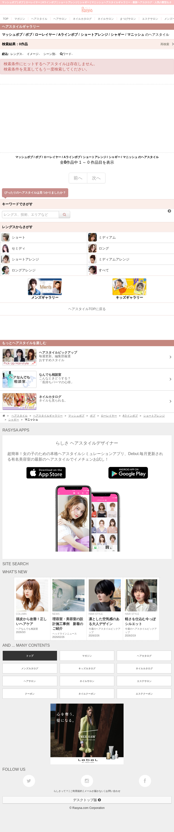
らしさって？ (61, 791)
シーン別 (50, 54)
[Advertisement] (87, 118)
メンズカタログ (29, 668)
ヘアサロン (30, 681)
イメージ (33, 54)
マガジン (87, 655)
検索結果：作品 (88, 44)
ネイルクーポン (87, 693)
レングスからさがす (17, 227)
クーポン (30, 693)
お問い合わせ (113, 791)
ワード (66, 54)
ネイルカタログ (144, 668)
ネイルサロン (87, 681)
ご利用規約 (76, 791)
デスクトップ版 (87, 800)
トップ (29, 655)
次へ (96, 178)
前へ (78, 178)
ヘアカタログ (144, 655)
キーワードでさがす (17, 204)
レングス (17, 54)
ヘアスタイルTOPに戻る (87, 309)
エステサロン (144, 681)
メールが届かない (94, 791)
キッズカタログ (87, 668)
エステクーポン (144, 693)
